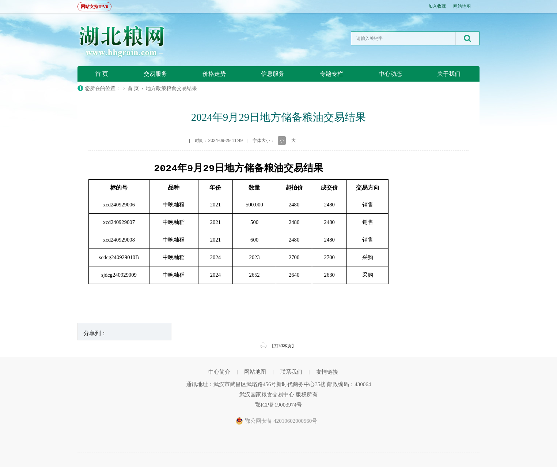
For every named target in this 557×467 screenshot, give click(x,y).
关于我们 (449, 74)
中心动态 (390, 74)
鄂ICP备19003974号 (278, 405)
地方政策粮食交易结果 (171, 88)
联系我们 (291, 372)
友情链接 (327, 372)
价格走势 (214, 74)
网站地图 (462, 6)
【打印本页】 (283, 345)
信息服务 (272, 74)
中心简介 (219, 372)
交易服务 (155, 74)
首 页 (101, 74)
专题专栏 (331, 74)
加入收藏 (437, 6)
